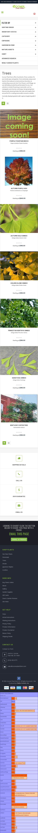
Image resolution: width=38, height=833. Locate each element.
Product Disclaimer (8, 627)
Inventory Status (9, 29)
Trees (4, 558)
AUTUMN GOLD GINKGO (19, 233)
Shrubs (4, 561)
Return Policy (6, 631)
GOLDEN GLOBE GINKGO (19, 280)
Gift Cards (5, 593)
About (4, 583)
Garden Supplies (7, 589)
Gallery (4, 586)
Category (6, 34)
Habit (4, 51)
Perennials (5, 555)
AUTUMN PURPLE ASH (19, 186)
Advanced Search (9, 56)
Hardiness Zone (8, 42)
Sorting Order (8, 25)
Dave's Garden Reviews (9, 596)
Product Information (8, 624)
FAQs (4, 611)
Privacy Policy (6, 621)
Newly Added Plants (10, 60)
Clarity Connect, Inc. (23, 681)
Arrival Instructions (8, 615)
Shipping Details (7, 634)
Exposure (6, 38)
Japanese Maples (7, 564)
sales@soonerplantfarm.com (17, 664)
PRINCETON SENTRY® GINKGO (19, 328)
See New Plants (7, 551)
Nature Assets (8, 47)
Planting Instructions (8, 618)
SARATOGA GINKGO (19, 375)
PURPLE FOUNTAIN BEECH (19, 138)
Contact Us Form (7, 646)
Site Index (5, 599)
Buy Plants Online (8, 580)
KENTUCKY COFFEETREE (19, 422)
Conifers (5, 567)
